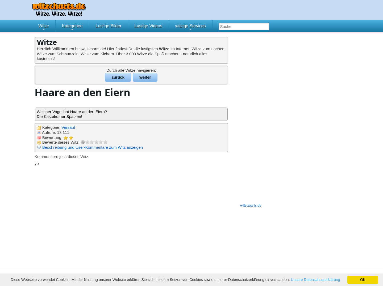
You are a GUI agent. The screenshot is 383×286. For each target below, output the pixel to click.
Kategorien (72, 28)
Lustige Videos (148, 26)
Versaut (68, 127)
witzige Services (190, 28)
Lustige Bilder (108, 26)
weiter (145, 77)
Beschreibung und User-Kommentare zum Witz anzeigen (92, 147)
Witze (43, 28)
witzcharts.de (250, 205)
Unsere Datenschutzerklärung (315, 280)
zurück (117, 77)
